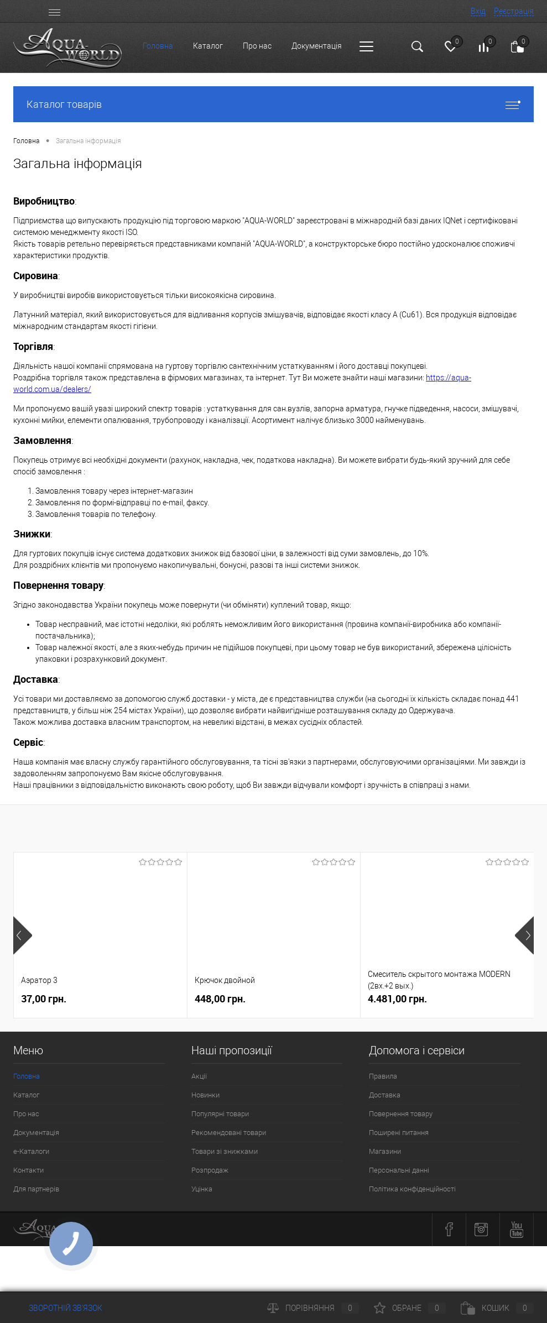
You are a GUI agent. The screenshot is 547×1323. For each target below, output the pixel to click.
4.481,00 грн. (397, 999)
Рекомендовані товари (228, 1132)
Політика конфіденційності (412, 1189)
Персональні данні (399, 1170)
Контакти (28, 1170)
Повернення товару (401, 1114)
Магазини (385, 1151)
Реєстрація (514, 11)
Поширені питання (399, 1132)
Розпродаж (209, 1170)
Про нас (257, 45)
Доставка (384, 1095)
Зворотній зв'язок (57, 1308)
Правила (383, 1076)
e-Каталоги (31, 1151)
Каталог (208, 45)
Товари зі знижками (224, 1151)
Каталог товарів (273, 104)
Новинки (205, 1095)
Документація (316, 45)
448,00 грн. (220, 999)
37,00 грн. (43, 999)
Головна (158, 45)
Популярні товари (220, 1114)
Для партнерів (36, 1189)
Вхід (478, 11)
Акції (199, 1076)
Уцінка (201, 1189)
